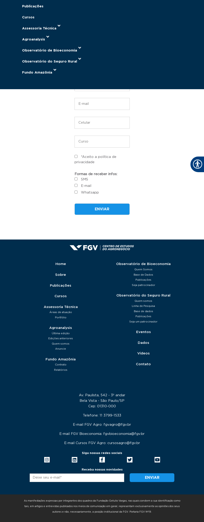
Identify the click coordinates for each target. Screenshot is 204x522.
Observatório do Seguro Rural (143, 295)
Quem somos (60, 343)
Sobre (60, 275)
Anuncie (60, 349)
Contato (143, 364)
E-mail (86, 186)
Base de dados (143, 311)
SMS (84, 179)
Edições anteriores (60, 338)
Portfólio (60, 317)
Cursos (28, 17)
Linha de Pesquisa (143, 306)
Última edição (61, 333)
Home (60, 264)
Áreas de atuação (60, 312)
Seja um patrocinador (143, 321)
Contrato (60, 364)
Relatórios (60, 370)
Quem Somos (143, 269)
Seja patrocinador (143, 285)
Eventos (143, 332)
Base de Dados (143, 275)
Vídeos (143, 353)
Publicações (32, 6)
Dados (143, 343)
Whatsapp (90, 192)
